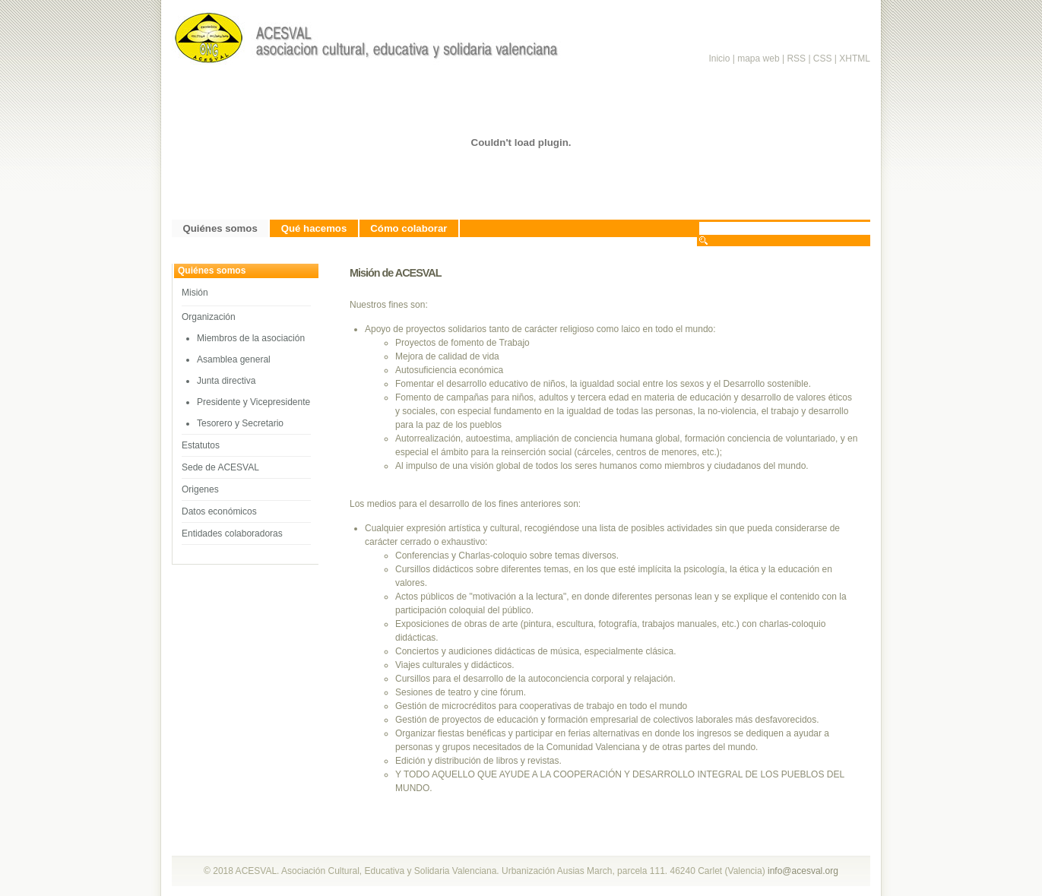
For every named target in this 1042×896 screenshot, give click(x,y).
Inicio (719, 58)
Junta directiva (226, 380)
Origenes (200, 489)
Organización (209, 317)
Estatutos (201, 445)
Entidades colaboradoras (232, 533)
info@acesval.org (803, 871)
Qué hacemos (314, 228)
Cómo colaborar (408, 228)
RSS (797, 58)
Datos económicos (219, 511)
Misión (195, 292)
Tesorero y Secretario (240, 423)
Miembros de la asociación (251, 338)
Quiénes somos (220, 228)
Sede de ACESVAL (220, 467)
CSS (822, 58)
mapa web (758, 58)
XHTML (854, 58)
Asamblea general (234, 359)
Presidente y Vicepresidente (253, 402)
